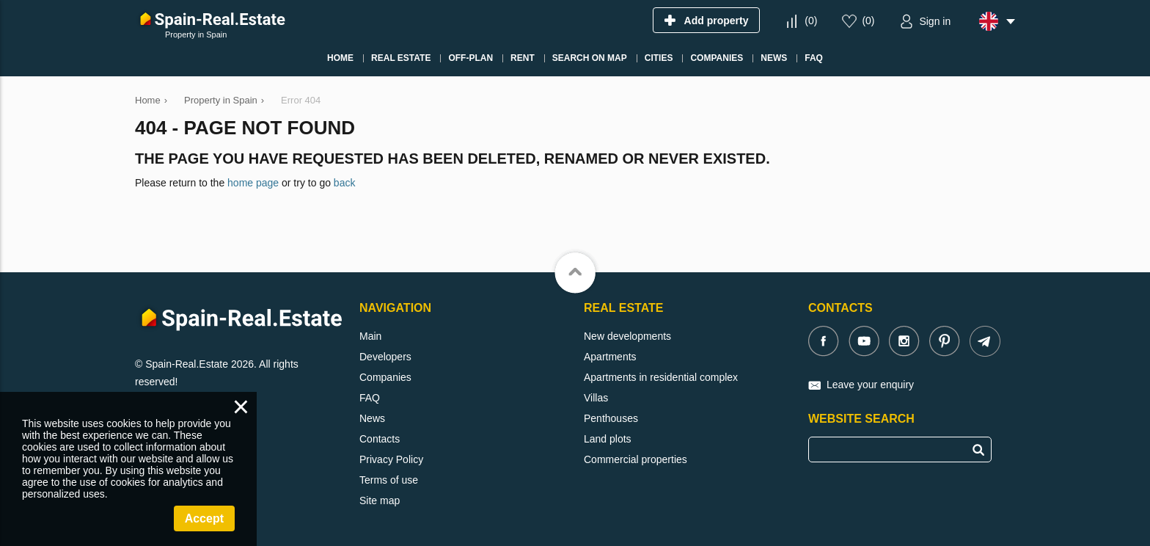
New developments (627, 336)
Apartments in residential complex (661, 377)
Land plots (607, 439)
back (345, 183)
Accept (204, 518)
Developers (385, 357)
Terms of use (388, 480)
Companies (385, 377)
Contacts (379, 439)
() (811, 20)
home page (253, 183)
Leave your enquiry (870, 384)
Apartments (610, 357)
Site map (379, 500)
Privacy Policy (391, 459)
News (372, 418)
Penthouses (611, 418)
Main (370, 336)
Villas (596, 398)
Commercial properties (635, 459)
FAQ (369, 398)
